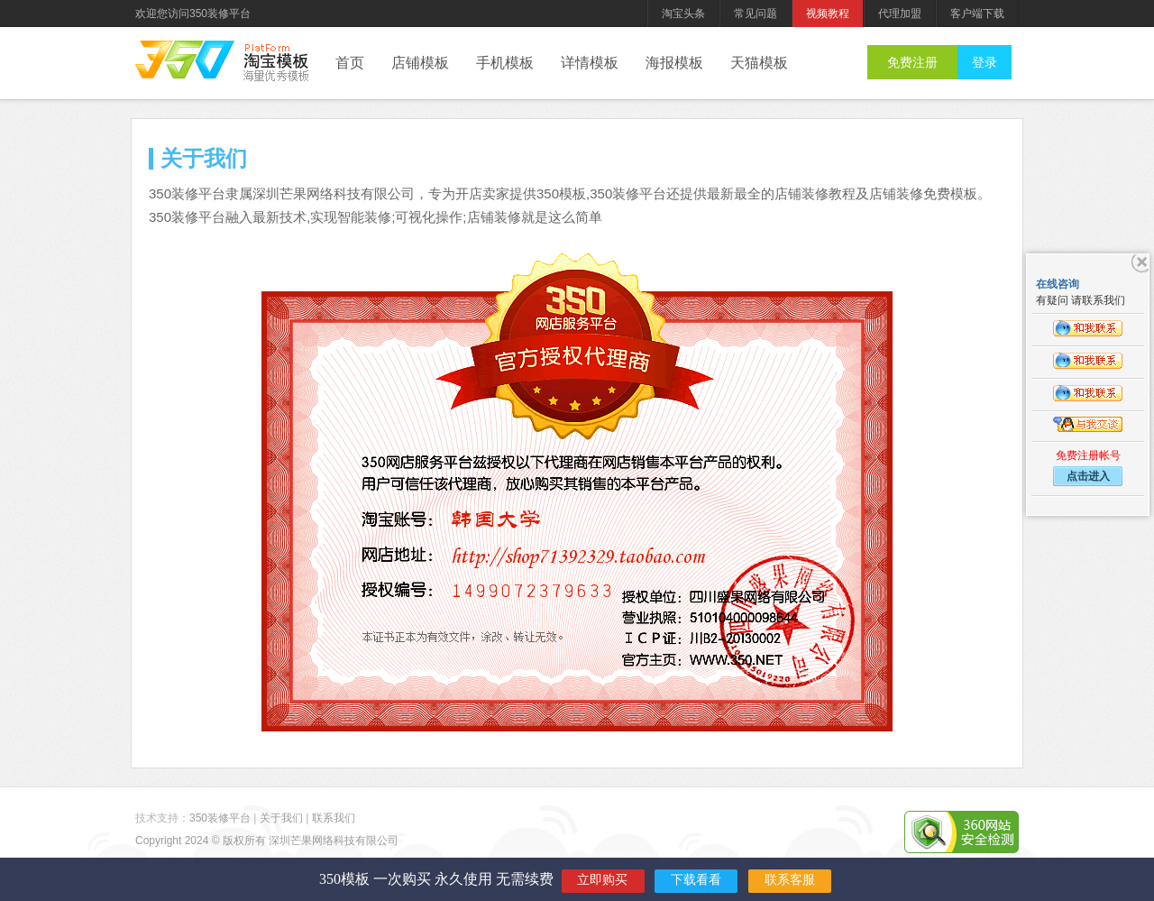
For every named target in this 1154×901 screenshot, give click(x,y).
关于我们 (281, 818)
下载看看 (696, 880)
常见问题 (755, 13)
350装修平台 (184, 59)
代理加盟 (899, 13)
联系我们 (333, 818)
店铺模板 (420, 62)
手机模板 (505, 62)
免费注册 (912, 62)
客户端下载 (977, 13)
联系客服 (790, 880)
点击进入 (1088, 476)
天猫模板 (759, 62)
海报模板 (674, 62)
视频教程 (827, 13)
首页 (349, 62)
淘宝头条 (683, 13)
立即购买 (602, 880)
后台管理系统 (275, 63)
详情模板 (589, 62)
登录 (984, 62)
